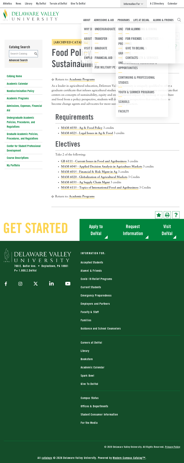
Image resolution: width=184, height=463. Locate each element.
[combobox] (141, 36)
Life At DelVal (141, 19)
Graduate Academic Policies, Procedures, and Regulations (22, 136)
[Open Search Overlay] (179, 20)
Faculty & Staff (90, 312)
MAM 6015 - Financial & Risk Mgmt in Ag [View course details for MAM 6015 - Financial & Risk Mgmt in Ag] (89, 171)
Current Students (91, 287)
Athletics (7, 3)
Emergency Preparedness (96, 295)
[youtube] (66, 284)
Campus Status (89, 398)
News (18, 3)
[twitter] (36, 284)
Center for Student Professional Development (24, 148)
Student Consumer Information (99, 414)
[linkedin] (51, 284)
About (86, 19)
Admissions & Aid (104, 19)
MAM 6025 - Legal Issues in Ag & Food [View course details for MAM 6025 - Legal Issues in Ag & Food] (87, 133)
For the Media (89, 423)
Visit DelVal (167, 229)
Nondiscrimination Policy (20, 91)
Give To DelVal (78, 3)
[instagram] (20, 284)
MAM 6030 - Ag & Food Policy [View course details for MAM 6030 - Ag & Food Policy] (81, 128)
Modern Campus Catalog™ (129, 458)
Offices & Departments (94, 406)
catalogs (47, 458)
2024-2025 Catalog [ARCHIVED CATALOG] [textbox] (129, 36)
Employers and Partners (95, 303)
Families (86, 320)
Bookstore (87, 359)
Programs (124, 19)
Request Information (133, 229)
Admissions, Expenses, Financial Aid (24, 108)
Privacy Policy (172, 446)
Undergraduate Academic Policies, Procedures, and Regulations (21, 122)
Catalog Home (14, 76)
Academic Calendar (17, 83)
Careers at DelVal (91, 342)
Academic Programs (18, 98)
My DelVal (41, 3)
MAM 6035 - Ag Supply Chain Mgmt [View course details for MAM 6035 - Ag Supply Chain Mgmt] (85, 182)
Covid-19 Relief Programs (96, 279)
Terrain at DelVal (58, 3)
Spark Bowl (87, 375)
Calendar (172, 3)
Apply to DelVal (96, 229)
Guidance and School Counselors (101, 328)
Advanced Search (18, 60)
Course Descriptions (18, 158)
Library (28, 3)
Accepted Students (92, 262)
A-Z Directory (157, 3)
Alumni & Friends (163, 19)
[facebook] (7, 284)
